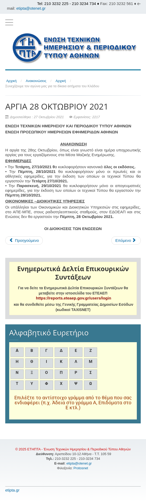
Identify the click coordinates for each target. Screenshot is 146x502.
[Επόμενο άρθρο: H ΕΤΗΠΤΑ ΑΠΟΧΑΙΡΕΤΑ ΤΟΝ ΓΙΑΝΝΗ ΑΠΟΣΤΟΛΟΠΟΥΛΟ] (126, 240)
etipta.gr (12, 490)
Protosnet (81, 468)
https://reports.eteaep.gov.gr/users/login (73, 298)
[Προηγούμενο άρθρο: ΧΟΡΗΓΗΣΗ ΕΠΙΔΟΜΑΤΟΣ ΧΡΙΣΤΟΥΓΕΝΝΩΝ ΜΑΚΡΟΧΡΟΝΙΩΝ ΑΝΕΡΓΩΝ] (24, 240)
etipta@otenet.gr (30, 8)
